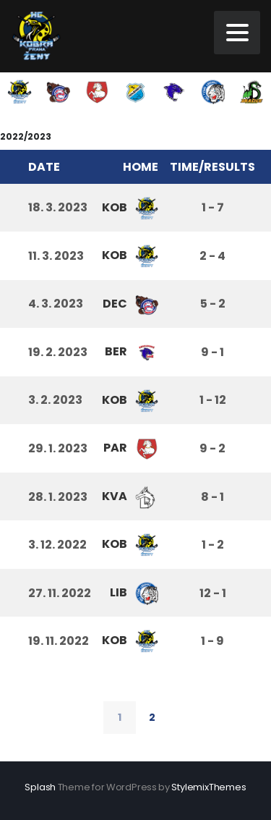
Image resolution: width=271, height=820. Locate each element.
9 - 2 (212, 448)
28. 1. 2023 (57, 497)
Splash (40, 787)
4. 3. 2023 (55, 303)
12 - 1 (212, 593)
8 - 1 (212, 497)
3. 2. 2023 (55, 400)
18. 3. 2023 (57, 207)
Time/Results (212, 166)
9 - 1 (212, 352)
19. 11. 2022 (58, 641)
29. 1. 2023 (57, 448)
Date (44, 166)
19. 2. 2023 (57, 352)
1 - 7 (213, 207)
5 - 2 (212, 303)
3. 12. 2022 (57, 544)
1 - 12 (212, 400)
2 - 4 (212, 256)
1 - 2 (213, 544)
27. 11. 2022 (59, 593)
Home (140, 166)
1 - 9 (212, 641)
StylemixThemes (208, 787)
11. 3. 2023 (56, 256)
